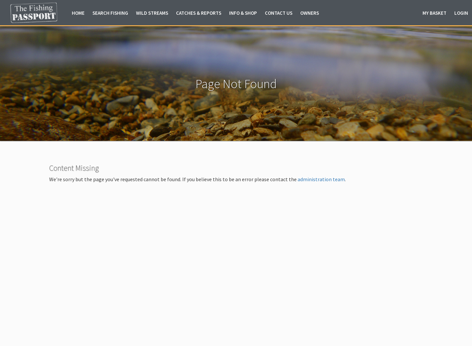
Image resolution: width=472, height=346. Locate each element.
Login (461, 13)
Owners (309, 13)
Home (78, 13)
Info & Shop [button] (243, 13)
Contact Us (278, 13)
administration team (321, 179)
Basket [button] (434, 13)
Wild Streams (152, 13)
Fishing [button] (110, 13)
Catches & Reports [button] (198, 13)
